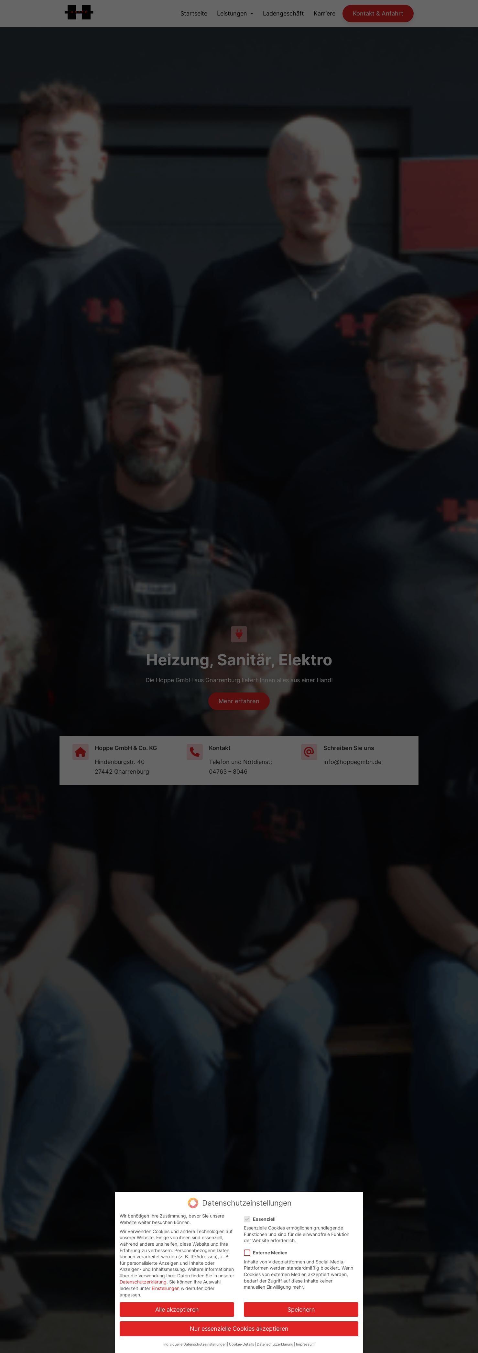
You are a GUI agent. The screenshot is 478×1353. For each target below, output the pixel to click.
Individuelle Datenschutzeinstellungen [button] (194, 1344)
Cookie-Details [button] (241, 1344)
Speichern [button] (301, 1309)
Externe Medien (268, 1253)
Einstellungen (165, 1288)
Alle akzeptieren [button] (177, 1309)
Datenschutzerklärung (143, 1281)
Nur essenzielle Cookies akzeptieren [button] (239, 1328)
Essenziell (262, 1219)
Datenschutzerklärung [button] (275, 1344)
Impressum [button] (305, 1344)
